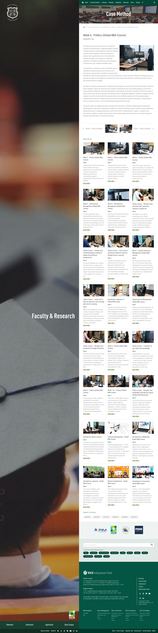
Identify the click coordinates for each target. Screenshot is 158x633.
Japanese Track (129, 631)
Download (9, 625)
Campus (138, 2)
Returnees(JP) (137, 631)
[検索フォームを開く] (154, 2)
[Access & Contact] (58, 631)
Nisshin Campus (88, 578)
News (98, 617)
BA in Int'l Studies (145, 610)
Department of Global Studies (144, 616)
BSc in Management (103, 610)
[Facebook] (64, 631)
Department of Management (103, 613)
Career (132, 2)
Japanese (53, 631)
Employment (142, 584)
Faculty (99, 618)
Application (49, 625)
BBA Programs (87, 610)
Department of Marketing (131, 613)
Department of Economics (117, 613)
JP (142, 2)
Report (113, 27)
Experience (126, 2)
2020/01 (115, 517)
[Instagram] (73, 631)
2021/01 (106, 517)
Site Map (141, 578)
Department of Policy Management (116, 616)
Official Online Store (144, 589)
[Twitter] (61, 631)
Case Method (105, 27)
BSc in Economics (116, 610)
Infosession (29, 625)
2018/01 (134, 517)
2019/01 (125, 517)
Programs (104, 2)
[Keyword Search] (116, 545)
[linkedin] (76, 631)
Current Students (147, 631)
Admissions (118, 2)
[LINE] (67, 631)
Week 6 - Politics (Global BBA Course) (127, 27)
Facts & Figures (120, 631)
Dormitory (111, 2)
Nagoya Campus (88, 588)
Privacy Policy (142, 581)
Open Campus (69, 625)
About (86, 2)
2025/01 (87, 517)
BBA (84, 615)
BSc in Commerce (131, 610)
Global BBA (85, 613)
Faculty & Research (95, 2)
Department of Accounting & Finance (132, 616)
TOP (85, 27)
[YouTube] (70, 631)
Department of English (145, 613)
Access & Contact (45, 631)
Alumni (154, 631)
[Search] (152, 545)
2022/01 (97, 517)
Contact (141, 586)
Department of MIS (101, 615)
